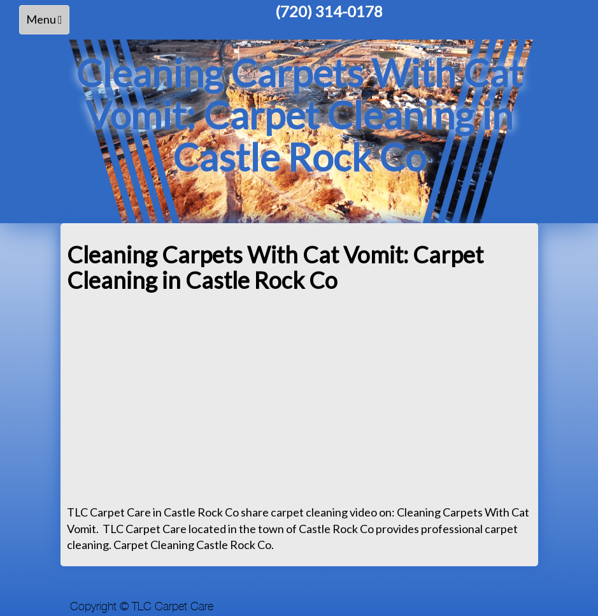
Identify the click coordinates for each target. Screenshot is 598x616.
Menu (47, 22)
